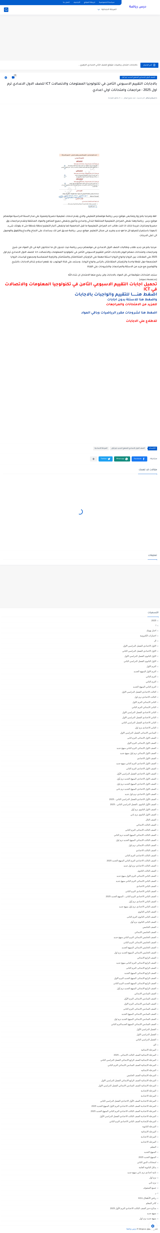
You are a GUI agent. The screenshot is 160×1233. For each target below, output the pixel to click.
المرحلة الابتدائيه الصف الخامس (141, 1075)
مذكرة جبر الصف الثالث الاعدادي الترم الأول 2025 (133, 1208)
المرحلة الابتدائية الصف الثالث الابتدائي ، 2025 (135, 1055)
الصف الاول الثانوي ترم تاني (143, 814)
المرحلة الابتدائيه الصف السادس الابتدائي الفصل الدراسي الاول (127, 1085)
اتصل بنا (66, 3)
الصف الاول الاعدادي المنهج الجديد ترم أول (138, 77)
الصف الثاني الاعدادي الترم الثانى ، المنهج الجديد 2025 (131, 896)
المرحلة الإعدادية (148, 1090)
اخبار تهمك (151, 630)
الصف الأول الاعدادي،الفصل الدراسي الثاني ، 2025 (132, 799)
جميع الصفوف (149, 1188)
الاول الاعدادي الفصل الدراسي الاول (139, 646)
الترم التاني (151, 676)
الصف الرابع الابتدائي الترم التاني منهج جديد (136, 963)
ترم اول (152, 1177)
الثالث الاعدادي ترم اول (145, 697)
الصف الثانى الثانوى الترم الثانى (141, 917)
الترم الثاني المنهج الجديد (144, 686)
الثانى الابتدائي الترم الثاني (144, 707)
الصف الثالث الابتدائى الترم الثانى (140, 830)
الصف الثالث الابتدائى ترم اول (142, 845)
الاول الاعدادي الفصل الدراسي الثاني (139, 651)
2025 (153, 620)
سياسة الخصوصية (107, 3)
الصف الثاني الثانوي (147, 911)
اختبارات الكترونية (148, 635)
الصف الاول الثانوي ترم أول (143, 809)
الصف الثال (151, 819)
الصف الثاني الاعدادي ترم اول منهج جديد (137, 906)
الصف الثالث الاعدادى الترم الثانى (140, 855)
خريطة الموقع (89, 3)
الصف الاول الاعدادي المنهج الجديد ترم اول (136, 784)
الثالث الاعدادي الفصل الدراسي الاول (139, 692)
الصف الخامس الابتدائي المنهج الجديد (139, 947)
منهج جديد (151, 1213)
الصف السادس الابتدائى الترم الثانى (139, 1009)
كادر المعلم (151, 1203)
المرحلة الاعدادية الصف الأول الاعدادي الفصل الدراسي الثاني (128, 1101)
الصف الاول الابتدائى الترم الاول (141, 743)
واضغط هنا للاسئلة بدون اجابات (132, 300)
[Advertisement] (80, 38)
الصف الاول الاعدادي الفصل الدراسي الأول (136, 773)
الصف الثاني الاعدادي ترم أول (142, 901)
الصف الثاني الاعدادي (146, 886)
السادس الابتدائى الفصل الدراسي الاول (138, 732)
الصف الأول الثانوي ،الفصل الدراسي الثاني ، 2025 (133, 804)
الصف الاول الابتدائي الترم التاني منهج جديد (136, 748)
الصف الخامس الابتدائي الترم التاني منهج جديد (135, 937)
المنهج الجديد (150, 1152)
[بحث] (6, 9)
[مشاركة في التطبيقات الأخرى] (93, 458)
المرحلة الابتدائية (109, 9)
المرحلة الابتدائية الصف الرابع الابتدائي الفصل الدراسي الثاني (128, 1060)
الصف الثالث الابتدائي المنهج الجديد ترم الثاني (135, 835)
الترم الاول (151, 666)
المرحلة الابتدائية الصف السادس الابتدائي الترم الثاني (132, 1065)
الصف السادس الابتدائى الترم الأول (140, 998)
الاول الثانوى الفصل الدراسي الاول (140, 656)
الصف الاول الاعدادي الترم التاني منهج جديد (136, 763)
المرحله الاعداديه (148, 1142)
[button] (139, 458)
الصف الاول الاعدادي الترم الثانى (141, 768)
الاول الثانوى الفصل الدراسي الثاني (140, 661)
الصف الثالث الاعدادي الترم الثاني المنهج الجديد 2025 (131, 860)
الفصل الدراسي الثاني (146, 1039)
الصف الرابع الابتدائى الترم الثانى (141, 968)
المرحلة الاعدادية (101, 448)
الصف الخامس (149, 927)
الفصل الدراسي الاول (146, 1034)
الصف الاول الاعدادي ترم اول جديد (140, 794)
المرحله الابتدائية (148, 1131)
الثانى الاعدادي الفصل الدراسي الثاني (139, 722)
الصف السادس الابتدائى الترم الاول (140, 1003)
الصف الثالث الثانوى (146, 871)
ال (155, 640)
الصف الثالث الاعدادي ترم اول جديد (140, 865)
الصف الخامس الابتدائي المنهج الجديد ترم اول (135, 952)
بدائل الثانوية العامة (147, 1167)
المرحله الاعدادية (148, 1136)
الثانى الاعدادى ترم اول (145, 727)
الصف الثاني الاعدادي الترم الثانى (140, 891)
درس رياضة (137, 7)
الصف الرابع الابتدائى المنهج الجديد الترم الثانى (134, 983)
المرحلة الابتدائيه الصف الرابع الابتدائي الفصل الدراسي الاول (128, 1080)
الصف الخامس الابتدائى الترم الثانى (139, 942)
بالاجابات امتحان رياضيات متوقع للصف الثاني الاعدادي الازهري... (107, 65)
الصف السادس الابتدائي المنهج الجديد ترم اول (135, 1019)
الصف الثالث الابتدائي (146, 825)
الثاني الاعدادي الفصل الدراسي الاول (139, 717)
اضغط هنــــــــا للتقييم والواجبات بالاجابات (116, 294)
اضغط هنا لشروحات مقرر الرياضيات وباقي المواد (119, 313)
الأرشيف (76, 3)
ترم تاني (152, 1182)
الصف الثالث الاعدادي (146, 850)
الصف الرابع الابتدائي (146, 957)
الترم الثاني (151, 681)
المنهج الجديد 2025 (147, 1157)
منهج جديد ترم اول (147, 1218)
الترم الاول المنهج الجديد (145, 671)
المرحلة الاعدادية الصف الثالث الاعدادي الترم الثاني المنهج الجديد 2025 (123, 1111)
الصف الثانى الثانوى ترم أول (143, 922)
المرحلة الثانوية (149, 1126)
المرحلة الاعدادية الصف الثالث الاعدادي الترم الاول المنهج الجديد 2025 (123, 1106)
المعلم (153, 1147)
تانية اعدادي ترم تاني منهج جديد (141, 1172)
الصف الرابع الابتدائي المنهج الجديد (140, 973)
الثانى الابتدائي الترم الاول (144, 702)
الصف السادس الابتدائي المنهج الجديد (139, 1014)
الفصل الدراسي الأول (146, 1029)
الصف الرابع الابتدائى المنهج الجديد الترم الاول (135, 978)
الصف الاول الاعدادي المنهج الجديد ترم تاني (136, 789)
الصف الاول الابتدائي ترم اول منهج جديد (138, 753)
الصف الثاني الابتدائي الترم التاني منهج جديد (136, 881)
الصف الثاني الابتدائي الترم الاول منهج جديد (136, 876)
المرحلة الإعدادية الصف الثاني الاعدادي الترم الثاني (132, 1121)
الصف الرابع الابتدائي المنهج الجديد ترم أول (136, 988)
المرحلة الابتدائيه (148, 1070)
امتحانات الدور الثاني (146, 1162)
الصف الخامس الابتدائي (145, 932)
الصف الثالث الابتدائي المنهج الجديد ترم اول (136, 840)
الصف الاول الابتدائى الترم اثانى (141, 738)
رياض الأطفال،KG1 (147, 1198)
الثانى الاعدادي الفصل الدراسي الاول (139, 712)
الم (154, 1044)
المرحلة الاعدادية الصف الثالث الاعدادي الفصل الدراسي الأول (128, 1116)
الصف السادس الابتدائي (145, 993)
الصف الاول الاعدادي (146, 758)
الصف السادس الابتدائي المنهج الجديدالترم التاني (133, 1024)
